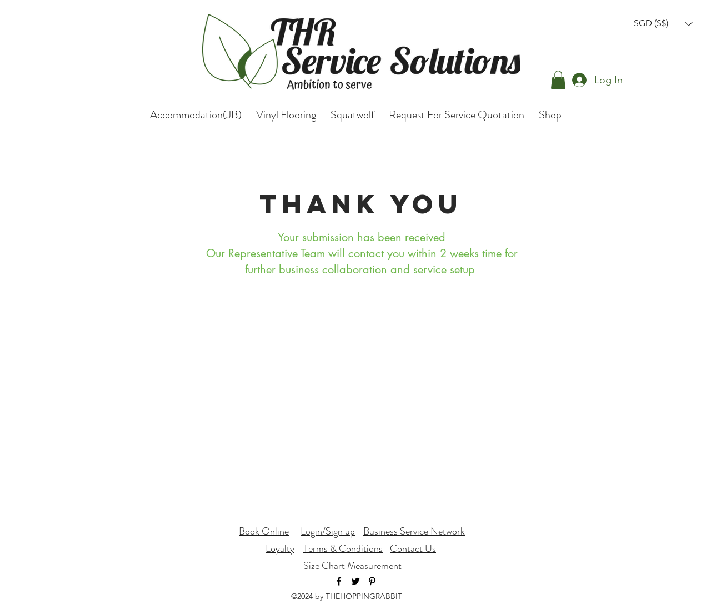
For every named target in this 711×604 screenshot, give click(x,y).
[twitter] (355, 581)
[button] (663, 23)
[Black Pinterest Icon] (372, 581)
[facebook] (338, 581)
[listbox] (663, 23)
